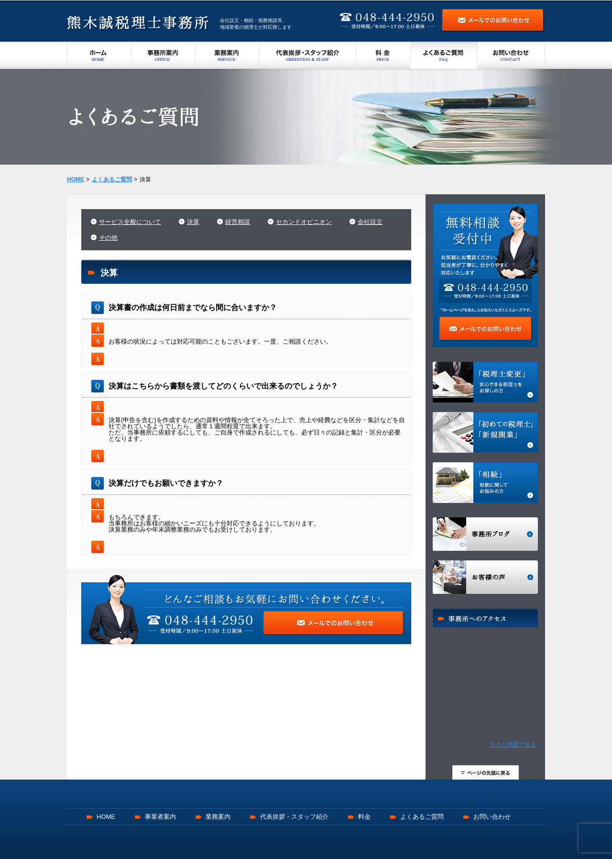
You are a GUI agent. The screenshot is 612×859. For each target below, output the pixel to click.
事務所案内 (163, 55)
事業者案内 (160, 816)
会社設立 (370, 221)
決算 (193, 221)
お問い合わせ (511, 55)
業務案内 (228, 55)
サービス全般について (130, 221)
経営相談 (237, 221)
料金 (383, 55)
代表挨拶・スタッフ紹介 (308, 55)
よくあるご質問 (444, 55)
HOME (106, 816)
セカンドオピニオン (304, 221)
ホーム (99, 55)
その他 (108, 237)
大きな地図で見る (513, 744)
